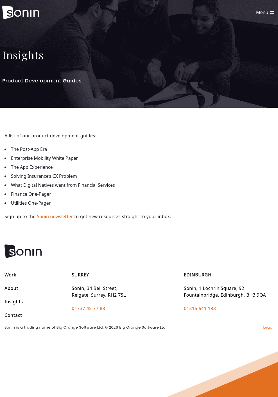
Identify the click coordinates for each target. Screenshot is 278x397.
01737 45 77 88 (88, 308)
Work (10, 275)
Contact (13, 315)
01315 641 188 (200, 308)
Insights (13, 302)
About (11, 288)
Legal (268, 327)
